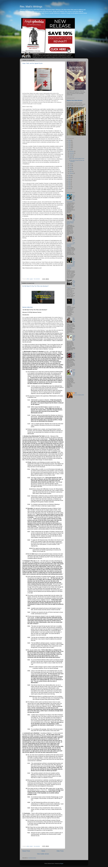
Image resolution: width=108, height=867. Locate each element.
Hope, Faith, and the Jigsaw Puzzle (32, 63)
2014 (69, 186)
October (71, 155)
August (71, 156)
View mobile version (43, 854)
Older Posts (60, 851)
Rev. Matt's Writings (31, 6)
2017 (69, 181)
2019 (69, 177)
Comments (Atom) (32, 857)
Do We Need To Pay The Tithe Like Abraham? (35, 286)
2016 (69, 183)
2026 (69, 140)
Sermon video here (27, 307)
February (71, 173)
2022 (69, 147)
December (71, 151)
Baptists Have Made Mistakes (75, 100)
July (70, 163)
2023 (69, 145)
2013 (69, 188)
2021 (69, 149)
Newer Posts (26, 851)
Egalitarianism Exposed (74, 338)
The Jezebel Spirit (74, 320)
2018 (69, 179)
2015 (69, 184)
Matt (76, 392)
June (70, 165)
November (71, 153)
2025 (69, 142)
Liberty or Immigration (74, 356)
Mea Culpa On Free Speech (74, 302)
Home (43, 851)
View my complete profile (78, 394)
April (70, 169)
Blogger (61, 863)
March (70, 171)
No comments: (37, 278)
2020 (69, 175)
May (70, 167)
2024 (69, 144)
